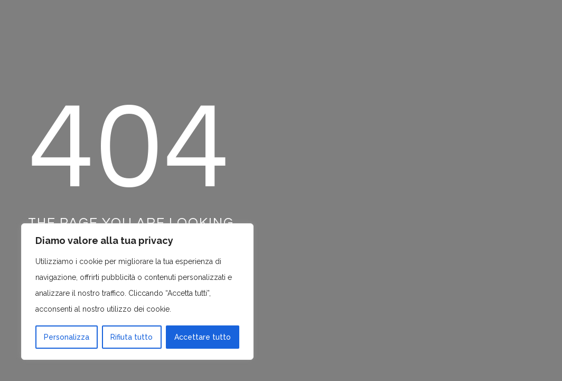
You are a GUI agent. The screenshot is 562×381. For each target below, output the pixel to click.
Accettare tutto (202, 337)
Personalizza (66, 337)
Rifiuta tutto (131, 337)
